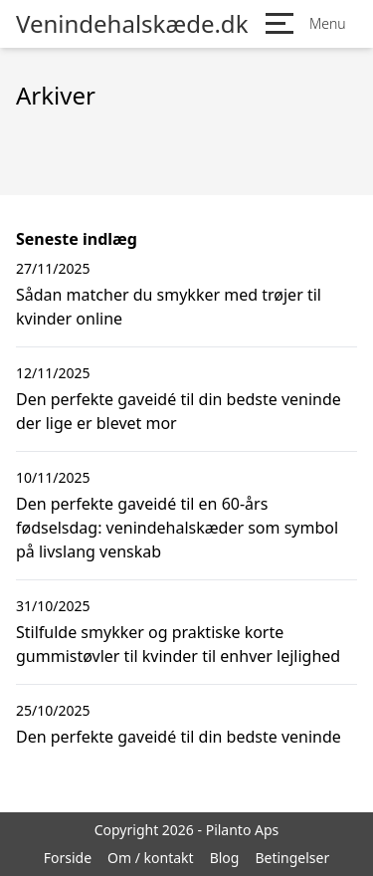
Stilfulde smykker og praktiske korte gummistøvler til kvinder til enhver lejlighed (178, 644)
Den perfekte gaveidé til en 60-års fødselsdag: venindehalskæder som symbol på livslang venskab (177, 527)
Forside (68, 857)
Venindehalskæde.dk (132, 24)
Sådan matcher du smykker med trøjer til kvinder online (168, 306)
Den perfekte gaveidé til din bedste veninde (178, 737)
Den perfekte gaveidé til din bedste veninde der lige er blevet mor (178, 411)
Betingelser (292, 857)
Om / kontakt (150, 857)
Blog (225, 857)
